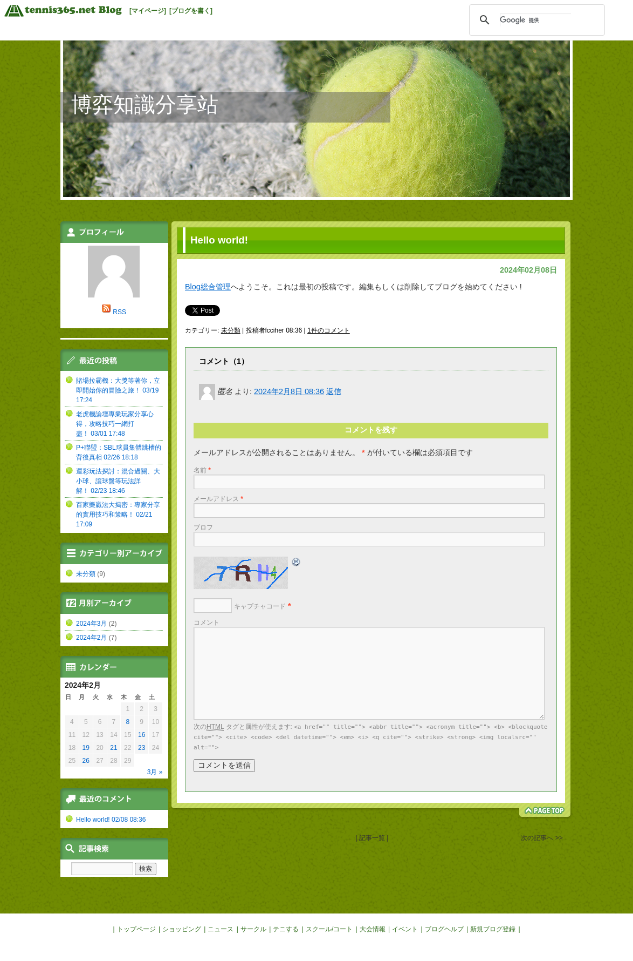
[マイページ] (147, 11)
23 (141, 748)
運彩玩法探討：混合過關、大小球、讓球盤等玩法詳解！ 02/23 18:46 (118, 481)
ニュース (220, 929)
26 (86, 760)
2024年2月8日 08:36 (289, 391)
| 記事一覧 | (372, 838)
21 (113, 748)
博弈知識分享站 (144, 104)
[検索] (535, 19)
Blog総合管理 (208, 286)
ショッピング (181, 929)
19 (86, 748)
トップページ (136, 929)
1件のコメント (328, 330)
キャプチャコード (260, 606)
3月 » (155, 772)
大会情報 (373, 929)
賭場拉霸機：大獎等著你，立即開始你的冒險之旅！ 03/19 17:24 (118, 390)
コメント (206, 622)
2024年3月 (91, 623)
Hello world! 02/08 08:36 (111, 819)
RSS (119, 312)
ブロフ (203, 527)
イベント (405, 929)
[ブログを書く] (190, 11)
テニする (286, 929)
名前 (202, 470)
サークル (253, 929)
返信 (333, 391)
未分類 (230, 330)
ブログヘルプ (444, 929)
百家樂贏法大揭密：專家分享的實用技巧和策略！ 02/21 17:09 (118, 514)
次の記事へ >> (541, 838)
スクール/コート (329, 929)
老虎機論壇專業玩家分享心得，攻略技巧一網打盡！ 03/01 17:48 (115, 423)
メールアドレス (218, 499)
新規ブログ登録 (492, 929)
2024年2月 (91, 637)
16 (141, 735)
